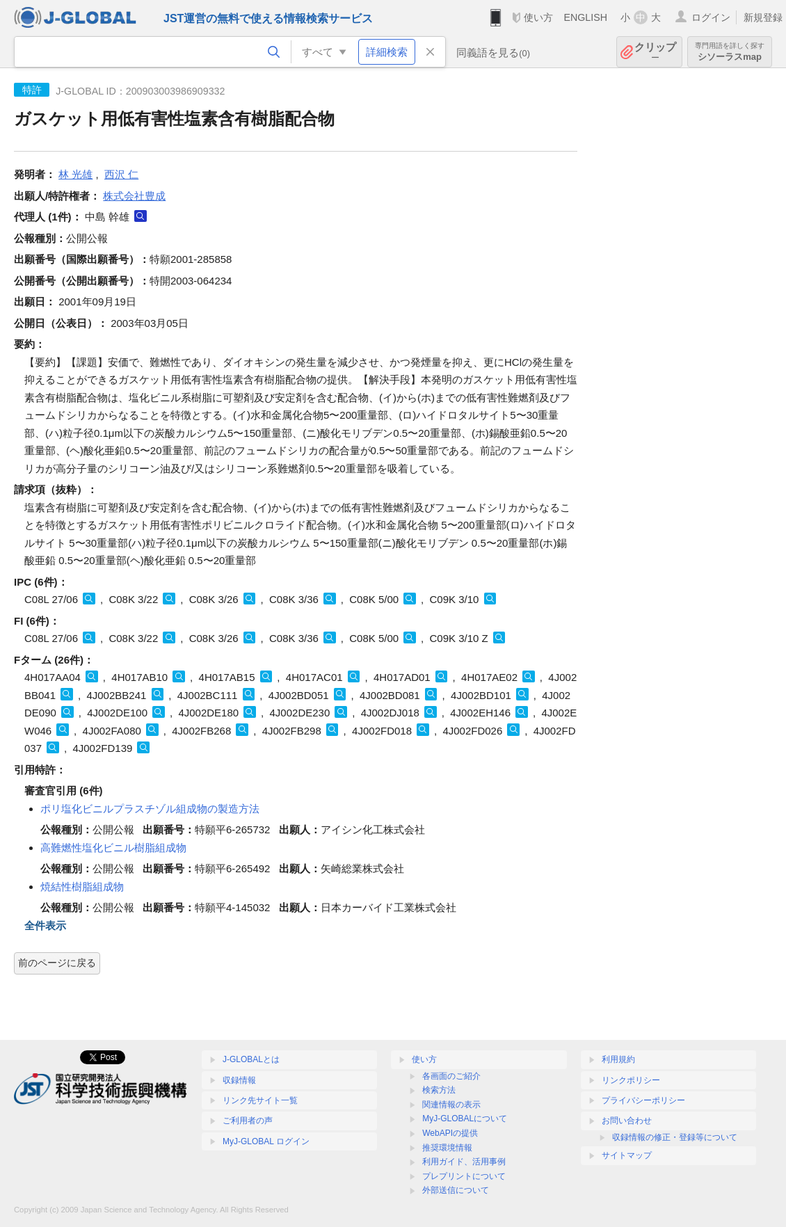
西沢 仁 (121, 174)
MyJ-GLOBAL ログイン (266, 1141)
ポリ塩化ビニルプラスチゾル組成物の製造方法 (149, 809)
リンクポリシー (631, 1080)
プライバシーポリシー (643, 1100)
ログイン (710, 17)
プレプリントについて (464, 1176)
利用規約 (618, 1059)
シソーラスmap (729, 52)
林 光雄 (75, 174)
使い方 (538, 17)
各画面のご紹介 (451, 1076)
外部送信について (455, 1190)
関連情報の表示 (451, 1104)
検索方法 (439, 1090)
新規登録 (763, 17)
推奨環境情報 (447, 1148)
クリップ (655, 52)
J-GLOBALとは (251, 1059)
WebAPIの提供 (450, 1133)
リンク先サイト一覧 (260, 1100)
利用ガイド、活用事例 (464, 1161)
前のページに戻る (57, 962)
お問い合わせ (627, 1120)
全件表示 (45, 925)
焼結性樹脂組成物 (82, 886)
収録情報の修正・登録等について (674, 1137)
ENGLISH (585, 17)
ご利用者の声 (248, 1120)
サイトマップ (627, 1155)
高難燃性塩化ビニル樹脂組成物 (113, 847)
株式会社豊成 (134, 196)
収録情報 (239, 1080)
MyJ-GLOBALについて (464, 1118)
